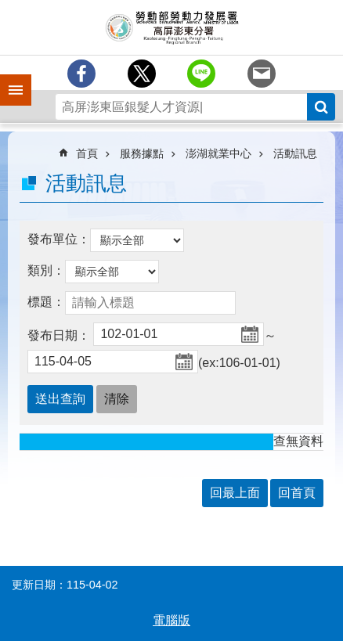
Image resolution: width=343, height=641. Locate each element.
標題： (46, 301)
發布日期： (58, 335)
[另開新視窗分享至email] (261, 73)
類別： (46, 270)
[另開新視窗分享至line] (201, 73)
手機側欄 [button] (8, 79)
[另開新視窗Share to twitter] (142, 73)
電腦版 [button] (171, 620)
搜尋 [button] (321, 107)
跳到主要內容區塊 (8, 8)
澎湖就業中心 (218, 153)
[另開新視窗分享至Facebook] (81, 73)
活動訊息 (295, 153)
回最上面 (235, 492)
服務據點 (142, 153)
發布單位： (58, 239)
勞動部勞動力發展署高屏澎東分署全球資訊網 (171, 27)
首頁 (87, 153)
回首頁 (297, 492)
